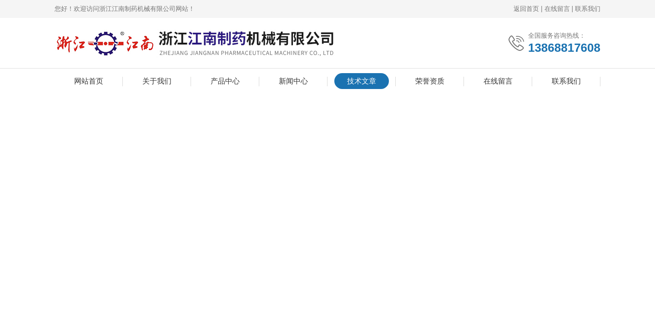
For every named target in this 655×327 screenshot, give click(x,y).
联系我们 (587, 8)
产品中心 (225, 81)
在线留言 (557, 8)
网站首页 (88, 81)
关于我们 (156, 81)
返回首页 (526, 8)
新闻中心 (293, 81)
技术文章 (361, 81)
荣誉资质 (429, 81)
